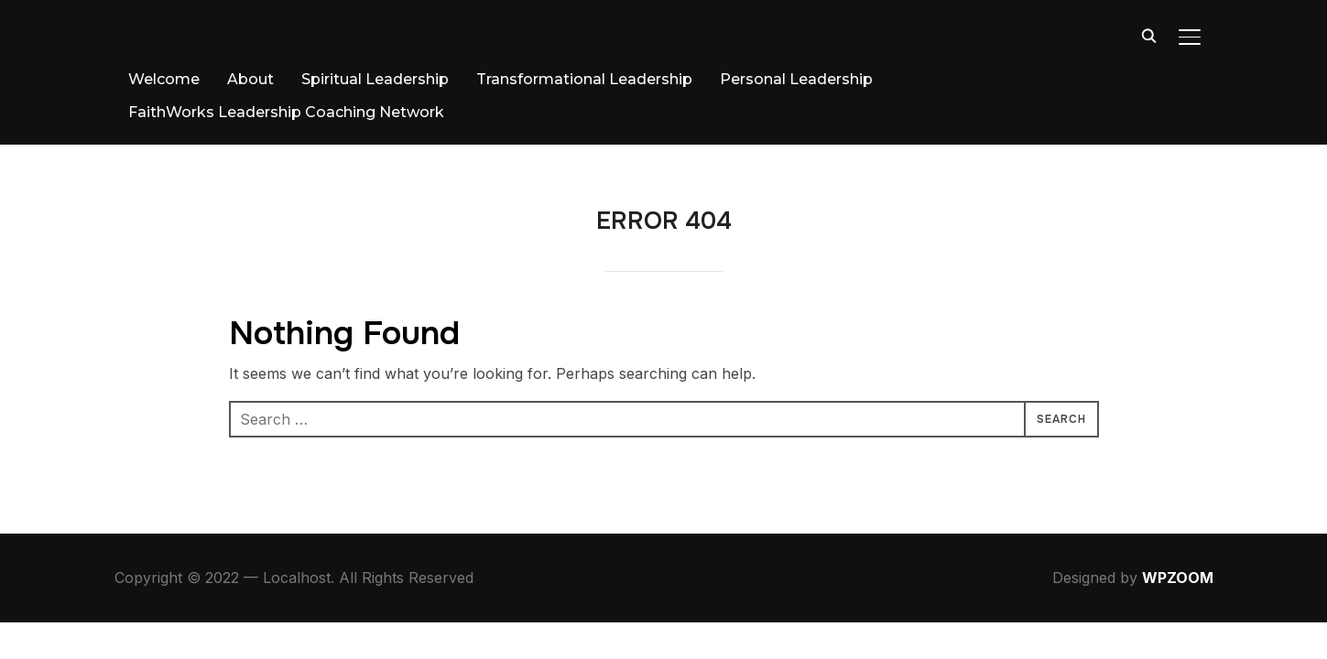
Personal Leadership (796, 79)
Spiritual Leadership (375, 79)
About (250, 79)
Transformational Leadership (584, 79)
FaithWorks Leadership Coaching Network (286, 112)
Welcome (164, 79)
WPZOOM (1177, 577)
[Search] (1149, 34)
